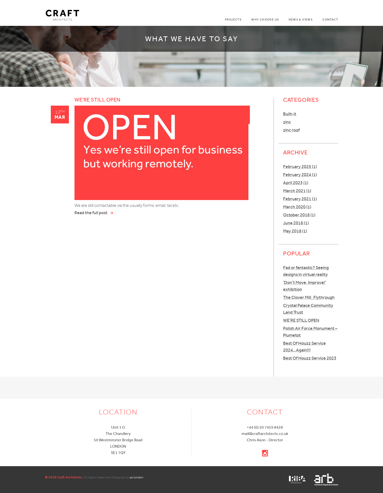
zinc (287, 121)
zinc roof (291, 129)
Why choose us (265, 19)
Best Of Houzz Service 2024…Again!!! (304, 346)
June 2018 (296, 222)
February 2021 (300, 198)
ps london (136, 477)
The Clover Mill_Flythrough (309, 297)
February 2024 (300, 174)
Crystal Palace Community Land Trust (308, 309)
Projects (233, 19)
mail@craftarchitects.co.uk (265, 433)
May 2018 (295, 230)
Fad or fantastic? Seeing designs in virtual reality (306, 271)
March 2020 (297, 206)
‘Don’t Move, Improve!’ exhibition (304, 286)
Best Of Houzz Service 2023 (309, 358)
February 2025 (300, 166)
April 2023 (295, 182)
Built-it (289, 113)
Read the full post (94, 213)
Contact (330, 19)
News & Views (301, 19)
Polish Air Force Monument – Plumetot (310, 332)
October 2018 (299, 214)
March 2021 (297, 190)
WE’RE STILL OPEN (301, 320)
